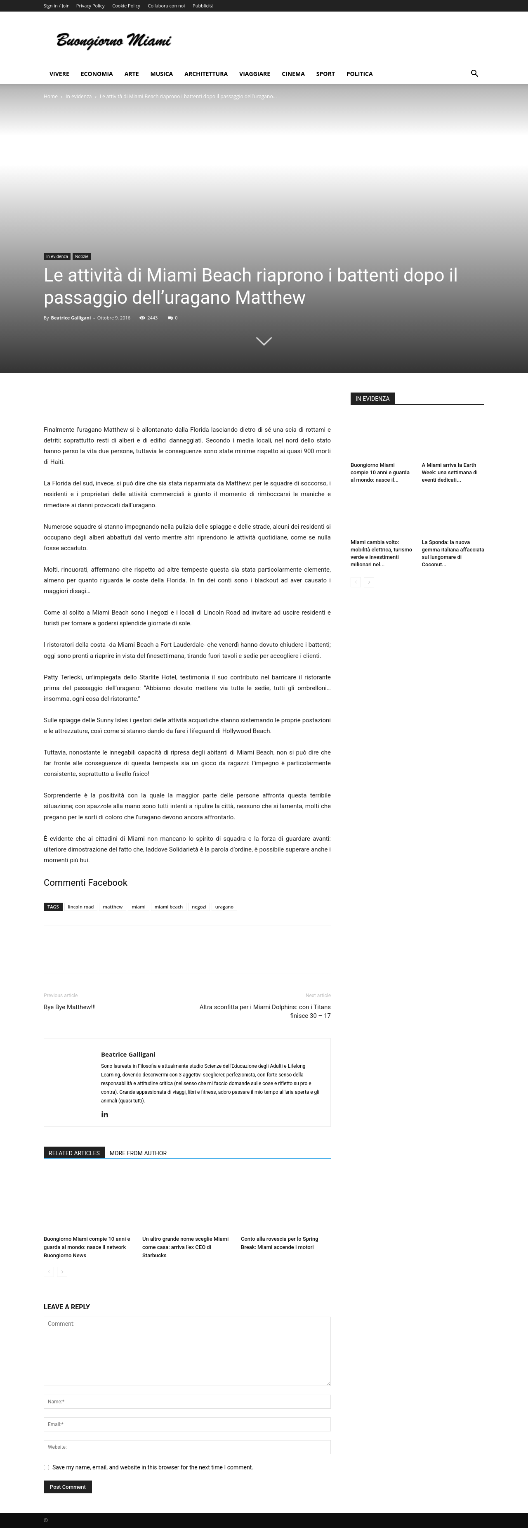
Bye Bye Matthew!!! (70, 1007)
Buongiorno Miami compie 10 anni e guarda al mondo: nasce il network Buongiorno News (87, 1247)
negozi (199, 907)
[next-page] (62, 1272)
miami (139, 907)
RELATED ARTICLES (74, 1153)
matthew (113, 907)
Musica (162, 74)
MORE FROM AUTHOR (138, 1153)
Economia (97, 74)
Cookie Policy (126, 5)
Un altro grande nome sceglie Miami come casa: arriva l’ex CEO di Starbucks (185, 1247)
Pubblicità (203, 5)
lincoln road (81, 907)
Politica (359, 74)
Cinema (293, 74)
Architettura (206, 74)
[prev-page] (49, 1272)
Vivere (59, 74)
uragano (224, 907)
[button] (474, 74)
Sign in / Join (57, 5)
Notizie (81, 256)
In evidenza (79, 96)
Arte (132, 74)
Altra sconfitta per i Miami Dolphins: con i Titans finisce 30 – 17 (265, 1011)
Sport (325, 74)
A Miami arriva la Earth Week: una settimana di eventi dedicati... (450, 472)
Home (51, 96)
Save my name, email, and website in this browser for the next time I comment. (152, 1467)
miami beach (169, 907)
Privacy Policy (90, 5)
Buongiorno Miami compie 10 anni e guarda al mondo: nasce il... (380, 472)
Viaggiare (254, 74)
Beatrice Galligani (71, 318)
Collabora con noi (166, 5)
